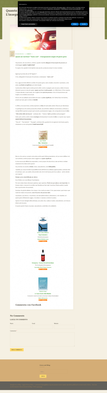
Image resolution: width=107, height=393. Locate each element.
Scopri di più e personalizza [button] (28, 24)
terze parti (42, 11)
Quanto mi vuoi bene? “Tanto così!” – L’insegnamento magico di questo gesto (42, 55)
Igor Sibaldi (43, 143)
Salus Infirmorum (43, 301)
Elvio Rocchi (21, 52)
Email (33, 326)
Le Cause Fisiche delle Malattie (43, 296)
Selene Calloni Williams (43, 235)
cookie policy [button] (30, 10)
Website (56, 326)
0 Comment (29, 52)
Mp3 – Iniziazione (43, 146)
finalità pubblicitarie (27, 14)
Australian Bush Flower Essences (43, 270)
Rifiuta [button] (75, 24)
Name (11, 326)
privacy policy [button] (62, 7)
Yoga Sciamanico (43, 237)
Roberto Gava (43, 294)
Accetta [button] (84, 24)
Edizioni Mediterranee (43, 242)
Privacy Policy (29, 387)
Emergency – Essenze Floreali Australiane (43, 266)
